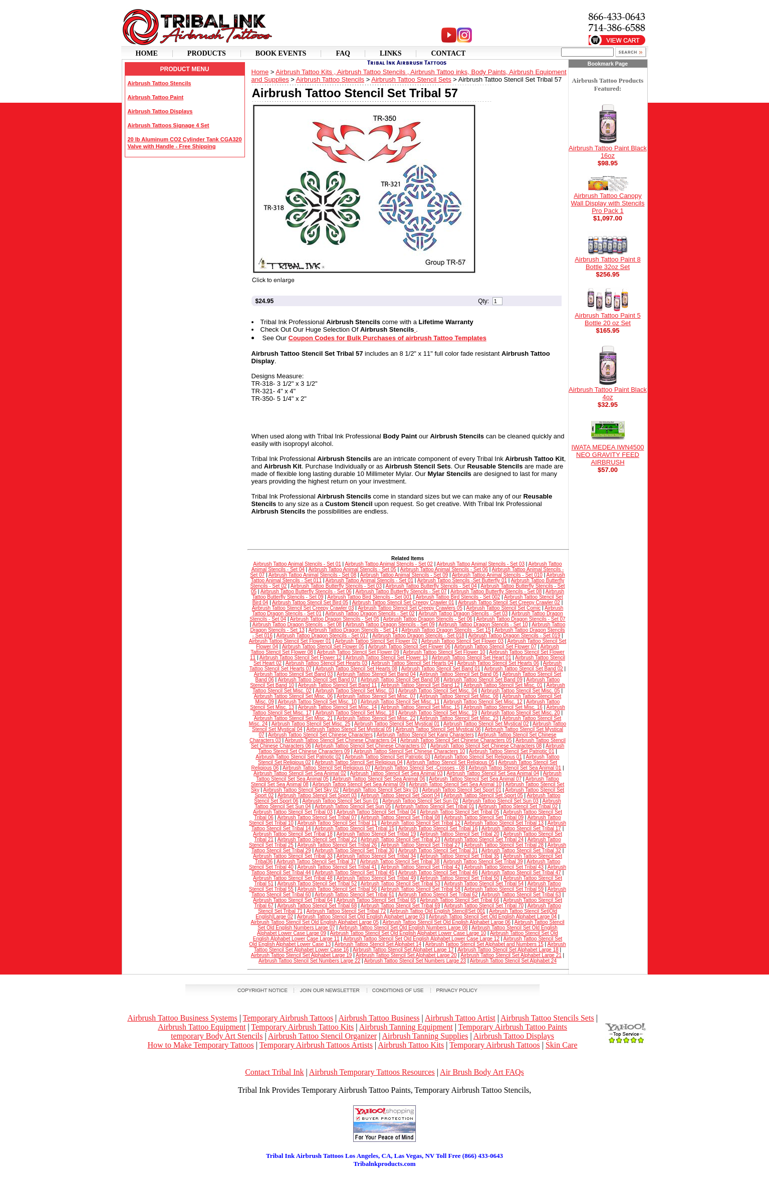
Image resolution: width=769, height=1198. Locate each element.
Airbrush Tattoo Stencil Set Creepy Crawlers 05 (410, 608)
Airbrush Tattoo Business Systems (182, 1018)
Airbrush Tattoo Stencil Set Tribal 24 (484, 839)
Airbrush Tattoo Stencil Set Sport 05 (483, 795)
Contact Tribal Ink (274, 1072)
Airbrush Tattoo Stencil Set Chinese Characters (320, 735)
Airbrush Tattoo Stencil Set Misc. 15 (420, 707)
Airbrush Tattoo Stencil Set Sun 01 (340, 801)
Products (206, 53)
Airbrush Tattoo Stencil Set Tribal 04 (376, 812)
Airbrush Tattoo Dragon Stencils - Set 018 (418, 635)
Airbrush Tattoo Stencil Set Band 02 (523, 668)
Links (391, 53)
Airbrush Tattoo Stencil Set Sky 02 (301, 790)
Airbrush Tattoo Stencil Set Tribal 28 (504, 845)
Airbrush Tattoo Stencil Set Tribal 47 (521, 872)
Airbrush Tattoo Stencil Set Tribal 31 (438, 850)
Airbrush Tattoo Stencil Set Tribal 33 (293, 856)
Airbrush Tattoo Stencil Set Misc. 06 (293, 696)
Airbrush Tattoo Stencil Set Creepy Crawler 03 (303, 608)
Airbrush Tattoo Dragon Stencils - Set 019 (514, 635)
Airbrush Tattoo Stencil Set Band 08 (400, 679)
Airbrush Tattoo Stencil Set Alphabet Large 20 (406, 955)
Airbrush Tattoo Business (378, 1018)
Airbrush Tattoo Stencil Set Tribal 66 (459, 900)
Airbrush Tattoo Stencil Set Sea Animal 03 (396, 773)
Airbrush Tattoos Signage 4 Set (168, 125)
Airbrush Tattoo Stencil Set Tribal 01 (434, 806)
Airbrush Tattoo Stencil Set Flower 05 (323, 646)
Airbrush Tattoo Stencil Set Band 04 (376, 674)
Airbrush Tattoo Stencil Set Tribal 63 (521, 894)
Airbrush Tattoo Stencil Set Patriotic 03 (387, 757)
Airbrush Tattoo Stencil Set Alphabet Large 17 (403, 949)
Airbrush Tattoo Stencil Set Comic (503, 608)
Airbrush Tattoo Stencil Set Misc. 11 (400, 701)
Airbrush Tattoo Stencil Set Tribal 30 (354, 850)
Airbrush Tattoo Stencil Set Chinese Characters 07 (370, 746)
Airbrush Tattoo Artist (460, 1018)
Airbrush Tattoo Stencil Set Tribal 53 (400, 883)
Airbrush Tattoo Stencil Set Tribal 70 (484, 905)
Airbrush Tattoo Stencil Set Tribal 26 (337, 845)
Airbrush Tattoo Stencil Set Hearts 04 (412, 663)
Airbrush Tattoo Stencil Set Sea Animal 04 (492, 773)
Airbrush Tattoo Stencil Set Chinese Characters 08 (486, 746)
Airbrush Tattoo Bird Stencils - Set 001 (369, 597)
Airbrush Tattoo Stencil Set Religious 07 (326, 768)
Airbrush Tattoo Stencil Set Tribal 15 (354, 828)
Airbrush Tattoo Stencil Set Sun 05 (353, 806)
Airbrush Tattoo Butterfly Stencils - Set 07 (400, 591)
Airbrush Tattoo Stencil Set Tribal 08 (400, 817)
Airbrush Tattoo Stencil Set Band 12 (420, 685)
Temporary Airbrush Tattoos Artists (316, 1045)
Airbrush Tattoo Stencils (159, 83)
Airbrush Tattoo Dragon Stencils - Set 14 (352, 630)
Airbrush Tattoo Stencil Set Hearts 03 (327, 663)
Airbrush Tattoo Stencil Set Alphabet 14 (378, 944)
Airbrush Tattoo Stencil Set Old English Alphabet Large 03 (361, 916)
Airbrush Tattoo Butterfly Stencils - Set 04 (431, 586)
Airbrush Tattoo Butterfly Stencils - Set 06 (306, 591)
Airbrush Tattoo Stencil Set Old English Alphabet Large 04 (493, 916)
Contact (448, 53)
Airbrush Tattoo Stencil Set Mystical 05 (348, 729)
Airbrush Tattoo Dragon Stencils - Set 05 (334, 619)
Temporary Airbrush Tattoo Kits (302, 1027)
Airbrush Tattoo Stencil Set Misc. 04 (437, 690)
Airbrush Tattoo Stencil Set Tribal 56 (337, 889)
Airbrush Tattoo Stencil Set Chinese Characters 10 (409, 751)
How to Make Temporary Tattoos (201, 1045)
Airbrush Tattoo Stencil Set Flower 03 (462, 641)
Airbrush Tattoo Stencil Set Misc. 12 (483, 701)
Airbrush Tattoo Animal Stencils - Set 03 (481, 564)
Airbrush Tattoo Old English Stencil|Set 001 (437, 911)
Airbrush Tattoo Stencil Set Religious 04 (358, 762)
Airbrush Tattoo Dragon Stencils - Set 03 (462, 613)
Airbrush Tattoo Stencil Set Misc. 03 (354, 690)
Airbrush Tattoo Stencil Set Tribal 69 (400, 905)
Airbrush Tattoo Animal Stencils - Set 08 (312, 575)
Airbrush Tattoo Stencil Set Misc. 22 (376, 718)
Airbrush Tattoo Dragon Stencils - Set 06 (427, 619)
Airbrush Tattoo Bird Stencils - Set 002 (458, 597)
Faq (343, 53)
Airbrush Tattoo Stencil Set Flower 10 (444, 652)
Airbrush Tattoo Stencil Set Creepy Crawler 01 (403, 602)
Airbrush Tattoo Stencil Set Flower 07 (495, 646)
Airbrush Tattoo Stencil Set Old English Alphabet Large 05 (314, 922)
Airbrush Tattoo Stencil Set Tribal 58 (420, 889)
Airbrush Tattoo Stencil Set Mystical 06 (437, 729)
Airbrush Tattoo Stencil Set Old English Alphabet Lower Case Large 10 (408, 933)
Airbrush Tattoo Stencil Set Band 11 (337, 685)
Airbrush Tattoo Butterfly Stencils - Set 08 (496, 591)
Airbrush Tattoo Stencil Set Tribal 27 (420, 845)
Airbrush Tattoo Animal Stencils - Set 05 (352, 569)
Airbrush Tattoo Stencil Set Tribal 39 (483, 861)
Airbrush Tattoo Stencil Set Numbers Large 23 (415, 961)
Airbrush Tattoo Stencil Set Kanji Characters (425, 735)
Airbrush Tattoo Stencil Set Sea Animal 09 (358, 784)
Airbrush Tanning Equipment (406, 1027)
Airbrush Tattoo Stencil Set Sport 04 (400, 795)
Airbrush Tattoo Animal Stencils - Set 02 (388, 564)
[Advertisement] (385, 1183)
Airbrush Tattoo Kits (411, 1045)
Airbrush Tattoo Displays (160, 111)
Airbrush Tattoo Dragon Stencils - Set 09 (389, 624)
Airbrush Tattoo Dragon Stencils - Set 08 (297, 624)
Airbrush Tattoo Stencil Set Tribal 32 (521, 850)
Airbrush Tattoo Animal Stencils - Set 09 (404, 575)
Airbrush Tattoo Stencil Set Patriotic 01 (511, 751)
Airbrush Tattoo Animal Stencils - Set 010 (497, 575)
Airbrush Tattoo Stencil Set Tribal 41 (337, 867)
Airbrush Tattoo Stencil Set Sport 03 (317, 795)
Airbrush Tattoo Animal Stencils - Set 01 (297, 564)
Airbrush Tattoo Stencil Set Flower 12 (301, 657)
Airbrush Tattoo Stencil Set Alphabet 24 (513, 961)
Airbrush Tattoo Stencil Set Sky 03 (380, 790)
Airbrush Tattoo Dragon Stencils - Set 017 (323, 635)
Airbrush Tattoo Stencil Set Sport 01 (461, 790)
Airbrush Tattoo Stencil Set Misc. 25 (311, 724)
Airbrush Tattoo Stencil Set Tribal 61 (354, 894)
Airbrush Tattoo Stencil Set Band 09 (483, 679)
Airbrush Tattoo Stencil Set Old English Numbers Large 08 (403, 927)
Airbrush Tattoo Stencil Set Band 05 (458, 674)
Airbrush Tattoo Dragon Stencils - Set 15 (445, 630)
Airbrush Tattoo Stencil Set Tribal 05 (459, 812)
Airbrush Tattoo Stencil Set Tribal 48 (293, 878)
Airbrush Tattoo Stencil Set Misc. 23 (458, 718)
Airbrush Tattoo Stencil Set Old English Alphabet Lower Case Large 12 (421, 938)
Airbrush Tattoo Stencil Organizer (322, 1036)
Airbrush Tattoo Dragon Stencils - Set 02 (369, 613)
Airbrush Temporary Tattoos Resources (372, 1072)
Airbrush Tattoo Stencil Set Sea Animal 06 (379, 779)
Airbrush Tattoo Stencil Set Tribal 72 (346, 911)
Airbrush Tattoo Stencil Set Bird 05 (310, 602)
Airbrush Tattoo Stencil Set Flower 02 (376, 641)
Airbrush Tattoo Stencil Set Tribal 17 (521, 828)
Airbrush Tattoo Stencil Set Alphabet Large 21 (511, 955)
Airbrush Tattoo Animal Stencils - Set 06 (444, 569)
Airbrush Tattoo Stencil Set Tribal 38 (399, 861)
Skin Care (562, 1045)
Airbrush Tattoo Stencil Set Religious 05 (450, 762)
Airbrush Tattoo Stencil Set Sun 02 (420, 801)
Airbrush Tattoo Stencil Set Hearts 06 (498, 663)
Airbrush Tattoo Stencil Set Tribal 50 (459, 878)
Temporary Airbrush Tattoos (288, 1018)
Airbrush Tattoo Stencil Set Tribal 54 (484, 883)
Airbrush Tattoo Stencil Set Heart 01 (471, 657)
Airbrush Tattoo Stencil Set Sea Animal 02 (299, 773)
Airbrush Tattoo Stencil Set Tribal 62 (438, 894)
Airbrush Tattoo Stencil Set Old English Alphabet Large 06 (447, 922)
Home (147, 53)
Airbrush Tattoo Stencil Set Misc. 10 (317, 701)
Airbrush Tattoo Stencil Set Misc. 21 (293, 718)
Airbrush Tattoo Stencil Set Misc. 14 (337, 707)
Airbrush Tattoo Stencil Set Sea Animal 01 (514, 768)
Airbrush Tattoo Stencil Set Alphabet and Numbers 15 (484, 944)
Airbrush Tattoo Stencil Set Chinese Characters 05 (456, 740)
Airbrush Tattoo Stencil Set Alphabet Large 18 (508, 949)
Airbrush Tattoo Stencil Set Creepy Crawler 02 (509, 602)
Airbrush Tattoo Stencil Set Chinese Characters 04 (340, 740)
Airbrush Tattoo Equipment (201, 1027)
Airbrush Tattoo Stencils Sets (547, 1018)
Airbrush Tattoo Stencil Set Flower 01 (290, 641)
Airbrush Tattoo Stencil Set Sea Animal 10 (455, 784)
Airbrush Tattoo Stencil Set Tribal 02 (518, 806)
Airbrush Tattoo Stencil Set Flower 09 (358, 652)
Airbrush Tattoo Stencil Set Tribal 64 (293, 900)
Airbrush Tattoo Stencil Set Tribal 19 (376, 834)
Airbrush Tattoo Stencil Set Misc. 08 (458, 696)
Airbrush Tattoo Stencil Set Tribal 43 (504, 867)
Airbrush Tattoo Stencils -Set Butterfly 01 (462, 580)
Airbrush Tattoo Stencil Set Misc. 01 (503, 685)
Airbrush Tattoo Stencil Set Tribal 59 (504, 889)
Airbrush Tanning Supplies (425, 1036)
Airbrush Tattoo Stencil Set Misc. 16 (503, 707)
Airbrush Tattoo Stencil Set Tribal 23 (400, 839)
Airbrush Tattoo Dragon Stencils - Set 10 (483, 624)
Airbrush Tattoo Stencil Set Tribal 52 (317, 883)
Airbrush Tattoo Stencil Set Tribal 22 (317, 839)
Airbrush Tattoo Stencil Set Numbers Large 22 (309, 961)
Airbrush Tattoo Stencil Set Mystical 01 (396, 724)
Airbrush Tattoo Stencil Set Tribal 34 (376, 856)
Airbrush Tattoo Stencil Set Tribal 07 (317, 817)
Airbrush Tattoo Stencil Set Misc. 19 (437, 712)
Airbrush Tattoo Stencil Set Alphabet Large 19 (301, 955)
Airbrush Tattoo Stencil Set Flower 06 (409, 646)
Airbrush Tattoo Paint (156, 97)
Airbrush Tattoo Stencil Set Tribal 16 (438, 828)
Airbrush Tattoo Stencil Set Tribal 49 (376, 878)
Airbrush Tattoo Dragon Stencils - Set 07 (520, 619)
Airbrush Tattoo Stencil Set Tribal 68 (317, 905)
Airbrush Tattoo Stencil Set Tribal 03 (293, 812)
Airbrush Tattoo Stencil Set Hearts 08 (356, 668)
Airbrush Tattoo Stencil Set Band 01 (440, 668)
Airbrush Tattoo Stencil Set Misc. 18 (354, 712)
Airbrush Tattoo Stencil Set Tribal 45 (354, 872)
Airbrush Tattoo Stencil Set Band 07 (317, 679)
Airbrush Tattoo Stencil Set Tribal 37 (316, 861)
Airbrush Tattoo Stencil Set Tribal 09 (484, 817)
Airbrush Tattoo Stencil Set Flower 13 (387, 657)
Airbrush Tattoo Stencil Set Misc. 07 (376, 696)
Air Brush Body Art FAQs (482, 1072)
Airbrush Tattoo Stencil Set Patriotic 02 (298, 757)
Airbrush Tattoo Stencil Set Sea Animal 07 (475, 779)
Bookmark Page (608, 64)
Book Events (281, 53)
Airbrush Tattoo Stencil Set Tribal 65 (376, 900)
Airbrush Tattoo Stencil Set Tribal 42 (420, 867)
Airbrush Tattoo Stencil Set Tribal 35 (459, 856)
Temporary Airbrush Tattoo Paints (512, 1027)
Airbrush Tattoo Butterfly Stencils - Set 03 (336, 586)
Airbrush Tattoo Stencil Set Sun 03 (500, 801)
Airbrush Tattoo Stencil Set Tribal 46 (438, 872)
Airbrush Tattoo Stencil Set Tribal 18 (293, 834)
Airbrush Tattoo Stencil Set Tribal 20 (459, 834)
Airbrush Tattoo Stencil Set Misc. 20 (520, 712)
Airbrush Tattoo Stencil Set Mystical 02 (486, 724)
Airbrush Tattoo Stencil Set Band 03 (293, 674)
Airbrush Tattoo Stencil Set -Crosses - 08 (419, 768)
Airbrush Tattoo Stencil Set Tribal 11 (337, 823)
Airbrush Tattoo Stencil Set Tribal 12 (420, 823)
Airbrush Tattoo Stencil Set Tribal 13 (504, 823)
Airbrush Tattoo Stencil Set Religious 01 (478, 757)
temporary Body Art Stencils (217, 1036)
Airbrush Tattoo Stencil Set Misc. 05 (520, 690)
